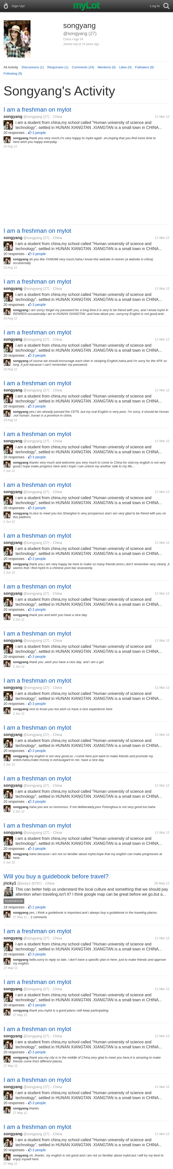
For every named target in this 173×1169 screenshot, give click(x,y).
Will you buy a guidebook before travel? (56, 876)
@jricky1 (24, 883)
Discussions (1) (33, 67)
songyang (13, 116)
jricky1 (10, 883)
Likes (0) (125, 67)
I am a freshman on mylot (37, 109)
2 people (39, 907)
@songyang (32, 117)
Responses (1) (57, 67)
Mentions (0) (107, 67)
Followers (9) (144, 67)
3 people (39, 133)
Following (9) (13, 73)
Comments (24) (83, 67)
